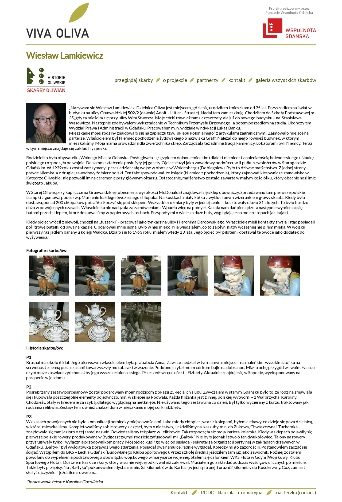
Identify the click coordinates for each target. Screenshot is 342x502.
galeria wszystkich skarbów (285, 80)
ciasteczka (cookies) (296, 492)
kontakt (237, 80)
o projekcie (175, 80)
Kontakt (179, 492)
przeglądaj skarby (134, 80)
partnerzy (208, 80)
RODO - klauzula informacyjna (231, 492)
